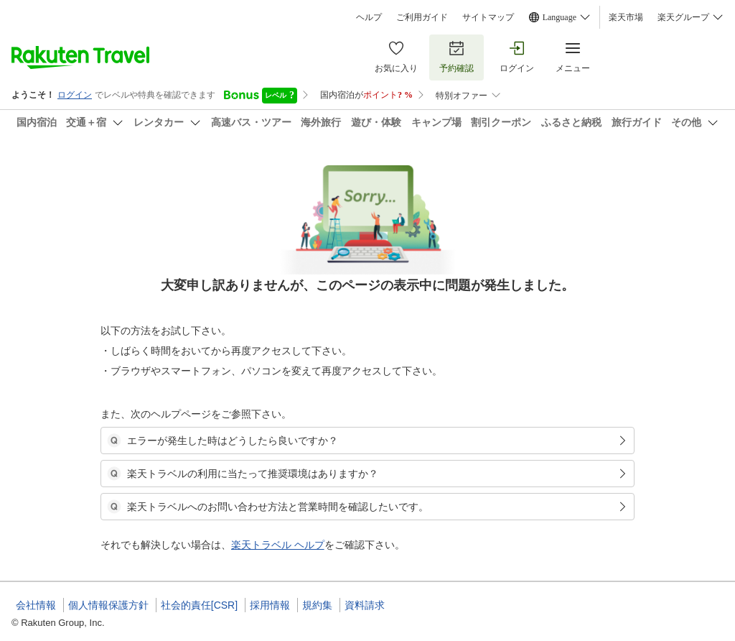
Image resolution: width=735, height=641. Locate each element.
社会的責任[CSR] (199, 605)
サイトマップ (488, 17)
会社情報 (36, 605)
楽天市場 (626, 17)
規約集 (317, 605)
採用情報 (270, 605)
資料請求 (365, 605)
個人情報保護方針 (108, 605)
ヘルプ (369, 17)
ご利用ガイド (422, 17)
